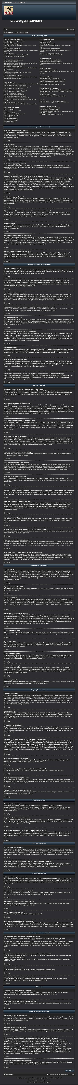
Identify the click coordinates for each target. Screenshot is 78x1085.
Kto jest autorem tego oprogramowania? (49, 108)
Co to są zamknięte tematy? (10, 120)
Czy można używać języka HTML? (12, 110)
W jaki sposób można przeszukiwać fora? (50, 78)
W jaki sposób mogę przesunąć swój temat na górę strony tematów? (20, 103)
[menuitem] (6, 29)
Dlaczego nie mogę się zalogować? (12, 48)
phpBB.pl (70, 323)
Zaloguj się (21, 2)
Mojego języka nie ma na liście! (11, 70)
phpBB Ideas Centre (18, 1031)
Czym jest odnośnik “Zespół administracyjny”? (51, 54)
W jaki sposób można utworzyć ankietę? (13, 88)
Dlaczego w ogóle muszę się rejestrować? (14, 41)
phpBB (29, 1077)
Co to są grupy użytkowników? (47, 44)
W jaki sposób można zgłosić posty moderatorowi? (16, 97)
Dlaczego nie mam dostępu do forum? (13, 93)
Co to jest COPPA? (8, 42)
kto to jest (13, 1043)
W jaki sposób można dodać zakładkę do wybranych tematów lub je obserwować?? (56, 92)
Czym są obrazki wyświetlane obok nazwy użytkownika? (17, 72)
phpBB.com (17, 324)
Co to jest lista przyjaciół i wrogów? (48, 70)
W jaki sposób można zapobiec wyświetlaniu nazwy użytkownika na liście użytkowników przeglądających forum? (20, 64)
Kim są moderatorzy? (45, 42)
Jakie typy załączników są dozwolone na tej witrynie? (53, 101)
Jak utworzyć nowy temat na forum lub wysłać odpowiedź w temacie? (21, 83)
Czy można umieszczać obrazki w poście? (14, 113)
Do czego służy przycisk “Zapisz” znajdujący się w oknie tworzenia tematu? (20, 100)
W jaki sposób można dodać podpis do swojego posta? (17, 87)
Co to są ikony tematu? (9, 121)
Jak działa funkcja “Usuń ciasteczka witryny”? (15, 56)
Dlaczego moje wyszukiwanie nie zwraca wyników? (52, 80)
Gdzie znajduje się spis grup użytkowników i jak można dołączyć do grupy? (56, 46)
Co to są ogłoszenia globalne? (11, 115)
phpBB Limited (51, 1017)
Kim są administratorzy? (45, 41)
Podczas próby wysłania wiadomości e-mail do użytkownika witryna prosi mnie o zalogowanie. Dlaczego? (20, 77)
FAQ (15, 2)
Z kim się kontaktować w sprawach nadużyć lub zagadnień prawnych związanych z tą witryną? (56, 112)
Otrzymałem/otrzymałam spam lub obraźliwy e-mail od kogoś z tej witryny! (56, 64)
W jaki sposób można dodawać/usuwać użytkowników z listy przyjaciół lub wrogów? (57, 72)
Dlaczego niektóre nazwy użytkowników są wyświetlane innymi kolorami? (55, 51)
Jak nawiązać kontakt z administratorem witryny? (52, 114)
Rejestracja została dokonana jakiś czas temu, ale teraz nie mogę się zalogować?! (21, 51)
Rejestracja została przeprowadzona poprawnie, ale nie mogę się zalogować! (20, 46)
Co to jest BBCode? (9, 109)
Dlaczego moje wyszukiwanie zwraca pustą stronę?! (52, 81)
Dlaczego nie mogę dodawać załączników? (14, 94)
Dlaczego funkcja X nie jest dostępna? (49, 109)
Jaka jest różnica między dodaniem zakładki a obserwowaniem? (55, 89)
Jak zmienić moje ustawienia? (11, 61)
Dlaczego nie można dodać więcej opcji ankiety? (16, 90)
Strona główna (7, 2)
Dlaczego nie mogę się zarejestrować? (13, 44)
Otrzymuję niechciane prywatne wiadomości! (51, 61)
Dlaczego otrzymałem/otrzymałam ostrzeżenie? (15, 96)
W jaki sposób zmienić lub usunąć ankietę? (14, 91)
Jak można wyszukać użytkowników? (49, 83)
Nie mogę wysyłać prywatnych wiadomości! (50, 60)
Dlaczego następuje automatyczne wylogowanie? (16, 54)
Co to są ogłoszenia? (9, 116)
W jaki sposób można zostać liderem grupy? (50, 48)
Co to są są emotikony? (9, 112)
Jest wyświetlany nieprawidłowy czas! (13, 66)
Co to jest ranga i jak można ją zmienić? (13, 75)
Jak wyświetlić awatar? (9, 73)
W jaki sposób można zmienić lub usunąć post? (15, 85)
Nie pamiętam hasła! (9, 53)
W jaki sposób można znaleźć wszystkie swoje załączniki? (54, 102)
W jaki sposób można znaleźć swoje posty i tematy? (52, 84)
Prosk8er (58, 1077)
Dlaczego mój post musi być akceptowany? (14, 102)
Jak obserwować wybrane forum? (48, 94)
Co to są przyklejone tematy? (11, 118)
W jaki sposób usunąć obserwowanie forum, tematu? (53, 96)
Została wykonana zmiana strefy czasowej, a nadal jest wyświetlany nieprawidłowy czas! (20, 68)
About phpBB (25, 1020)
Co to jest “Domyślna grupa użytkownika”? (50, 53)
